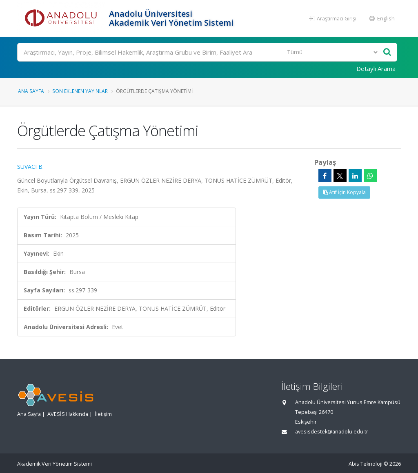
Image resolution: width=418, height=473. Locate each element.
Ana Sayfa (31, 91)
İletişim (103, 414)
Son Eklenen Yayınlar (80, 91)
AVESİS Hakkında (67, 414)
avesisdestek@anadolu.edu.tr (331, 431)
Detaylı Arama (376, 68)
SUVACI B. (30, 166)
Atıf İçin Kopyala (344, 192)
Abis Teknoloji (365, 463)
